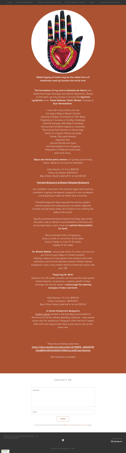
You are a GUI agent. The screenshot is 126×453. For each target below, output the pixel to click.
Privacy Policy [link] (70, 425)
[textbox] (63, 397)
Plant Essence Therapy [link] (75, 2)
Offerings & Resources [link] (110, 2)
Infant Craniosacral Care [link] (49, 2)
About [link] (92, 2)
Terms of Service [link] (83, 425)
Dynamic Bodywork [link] (24, 2)
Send (63, 419)
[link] (63, 440)
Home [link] (9, 2)
